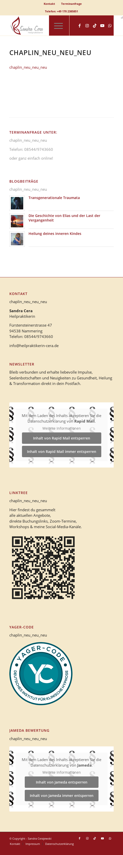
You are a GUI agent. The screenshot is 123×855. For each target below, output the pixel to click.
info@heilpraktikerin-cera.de (34, 345)
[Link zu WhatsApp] (110, 25)
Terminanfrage (71, 4)
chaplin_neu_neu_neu (28, 67)
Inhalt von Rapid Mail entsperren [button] (61, 438)
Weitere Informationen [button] (61, 428)
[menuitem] (49, 4)
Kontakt (49, 4)
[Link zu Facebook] (79, 25)
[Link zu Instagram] (87, 25)
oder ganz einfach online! (31, 158)
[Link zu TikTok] (95, 25)
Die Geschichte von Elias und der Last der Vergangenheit (64, 218)
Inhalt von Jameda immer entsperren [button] (61, 795)
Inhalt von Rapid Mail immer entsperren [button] (61, 451)
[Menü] (56, 25)
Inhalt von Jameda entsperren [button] (61, 782)
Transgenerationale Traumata (54, 197)
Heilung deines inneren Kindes (55, 233)
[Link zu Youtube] (102, 25)
